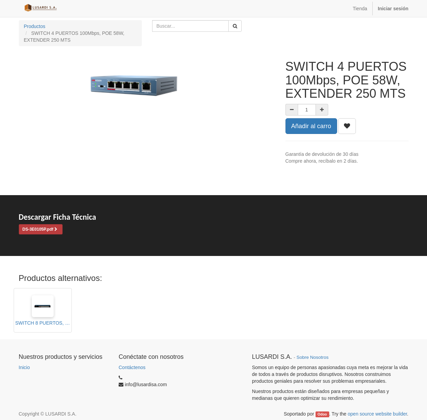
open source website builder (377, 414)
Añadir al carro (311, 126)
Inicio (24, 367)
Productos (34, 26)
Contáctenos (132, 367)
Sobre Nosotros (312, 357)
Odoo (322, 414)
